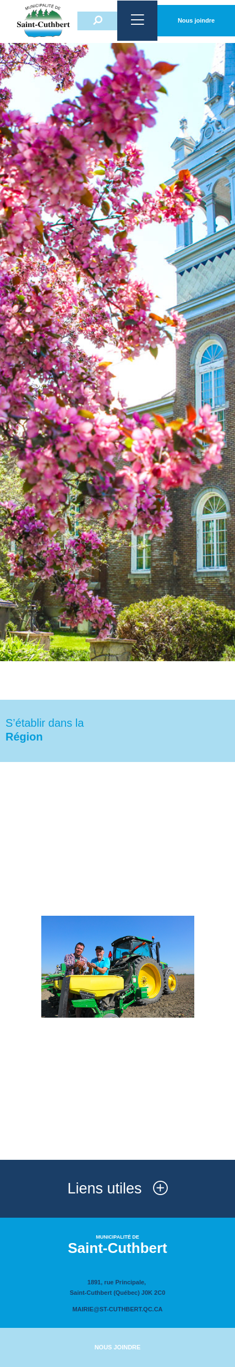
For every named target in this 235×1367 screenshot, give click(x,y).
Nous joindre (196, 20)
